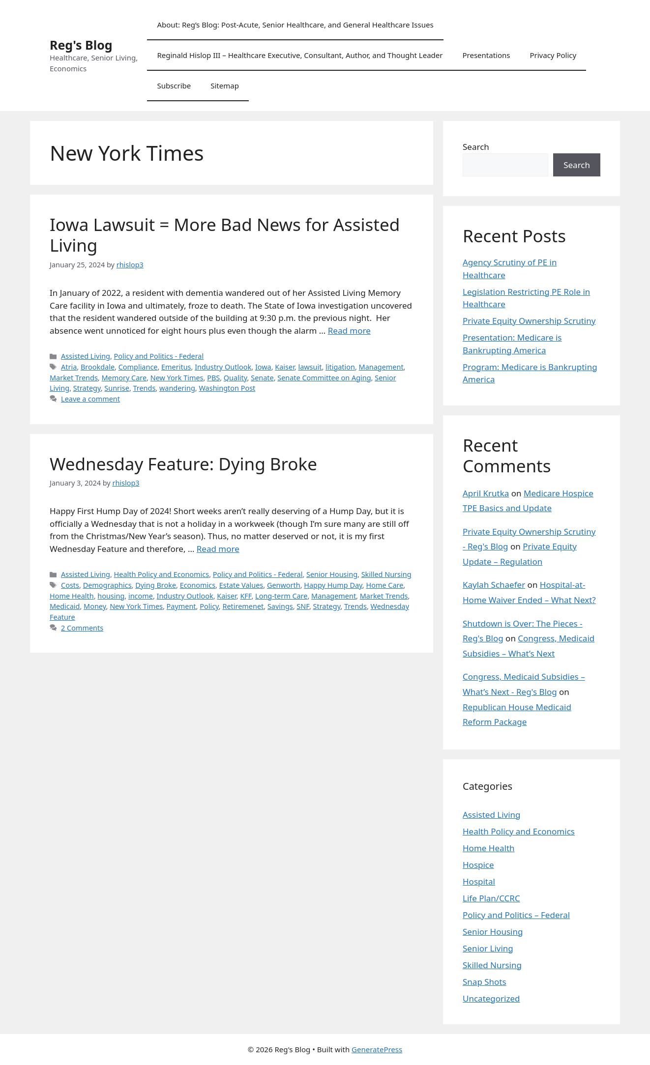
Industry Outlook (223, 367)
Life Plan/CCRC (491, 898)
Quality (235, 377)
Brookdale (98, 367)
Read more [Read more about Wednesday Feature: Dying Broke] (218, 548)
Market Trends (74, 377)
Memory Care (124, 377)
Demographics (107, 585)
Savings (280, 606)
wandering (177, 388)
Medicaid (65, 606)
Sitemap (224, 85)
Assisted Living (85, 356)
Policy (209, 606)
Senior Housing (331, 574)
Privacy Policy (553, 55)
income (140, 596)
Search (476, 146)
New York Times (177, 377)
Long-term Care (281, 596)
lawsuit (310, 367)
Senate (262, 377)
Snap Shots (484, 981)
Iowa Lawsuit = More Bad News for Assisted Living (225, 235)
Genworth (283, 585)
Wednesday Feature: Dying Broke (183, 463)
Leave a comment (90, 398)
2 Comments (82, 628)
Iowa (263, 367)
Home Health (72, 596)
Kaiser (284, 367)
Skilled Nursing (386, 574)
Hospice (478, 864)
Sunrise (116, 388)
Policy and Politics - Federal (159, 356)
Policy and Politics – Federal (516, 915)
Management (381, 367)
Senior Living (488, 948)
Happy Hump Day (333, 585)
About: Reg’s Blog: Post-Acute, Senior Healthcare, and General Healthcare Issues (295, 24)
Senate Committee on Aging (324, 377)
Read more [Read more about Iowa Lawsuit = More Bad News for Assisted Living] (349, 330)
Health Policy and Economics (161, 574)
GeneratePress (377, 1049)
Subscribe (174, 85)
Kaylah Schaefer (494, 584)
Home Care (384, 585)
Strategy (87, 388)
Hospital (479, 881)
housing (110, 596)
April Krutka (486, 493)
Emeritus (176, 367)
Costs (70, 585)
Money (95, 606)
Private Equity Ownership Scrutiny (529, 320)
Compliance (138, 367)
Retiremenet (243, 606)
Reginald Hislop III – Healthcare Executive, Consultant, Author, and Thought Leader (300, 55)
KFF (245, 596)
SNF (302, 606)
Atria (69, 367)
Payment (181, 606)
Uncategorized (491, 998)
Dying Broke (155, 585)
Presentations (486, 55)
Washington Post (227, 388)
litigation (340, 367)
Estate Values (241, 585)
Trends (144, 388)
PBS (213, 377)
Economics (197, 585)
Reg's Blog (81, 44)
